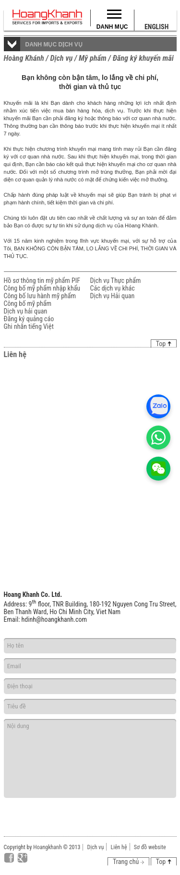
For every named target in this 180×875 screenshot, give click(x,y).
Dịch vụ (95, 847)
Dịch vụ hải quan (26, 311)
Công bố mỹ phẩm (28, 303)
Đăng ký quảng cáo (29, 319)
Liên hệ (118, 847)
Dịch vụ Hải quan (112, 296)
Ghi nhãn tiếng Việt (29, 326)
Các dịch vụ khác (112, 288)
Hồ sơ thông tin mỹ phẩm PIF (42, 280)
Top (163, 344)
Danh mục (112, 26)
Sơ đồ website (150, 847)
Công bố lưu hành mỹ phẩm (40, 296)
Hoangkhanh (47, 847)
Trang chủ (128, 861)
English (156, 27)
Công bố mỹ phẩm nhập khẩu (42, 288)
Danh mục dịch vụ (54, 44)
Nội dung (90, 758)
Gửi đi (140, 810)
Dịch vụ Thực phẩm (115, 280)
